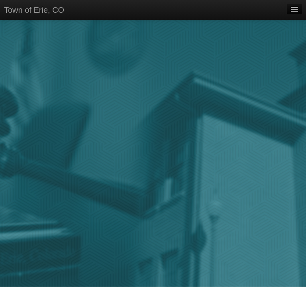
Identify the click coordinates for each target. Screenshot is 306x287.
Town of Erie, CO (34, 10)
